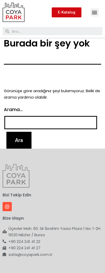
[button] (94, 12)
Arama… (13, 109)
